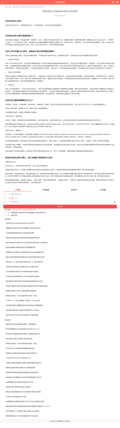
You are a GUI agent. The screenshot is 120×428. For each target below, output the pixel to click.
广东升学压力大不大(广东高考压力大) (18, 358)
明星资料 (15, 7)
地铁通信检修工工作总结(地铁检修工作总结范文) (22, 416)
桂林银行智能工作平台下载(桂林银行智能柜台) (21, 291)
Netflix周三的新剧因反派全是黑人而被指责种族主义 (23, 334)
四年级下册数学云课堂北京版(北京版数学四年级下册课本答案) (27, 286)
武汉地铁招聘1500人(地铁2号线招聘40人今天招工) (23, 310)
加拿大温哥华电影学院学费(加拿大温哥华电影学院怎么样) (25, 257)
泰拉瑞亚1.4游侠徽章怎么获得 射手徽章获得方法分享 (24, 377)
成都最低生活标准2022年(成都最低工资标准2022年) (28, 212)
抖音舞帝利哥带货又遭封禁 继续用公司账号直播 (22, 372)
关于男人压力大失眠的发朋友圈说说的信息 (20, 348)
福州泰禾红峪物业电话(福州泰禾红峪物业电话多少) (23, 238)
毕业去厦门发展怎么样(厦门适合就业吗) (19, 338)
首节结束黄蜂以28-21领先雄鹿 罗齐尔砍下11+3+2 (22, 329)
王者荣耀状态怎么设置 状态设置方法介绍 (19, 382)
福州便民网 (60, 2)
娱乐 (10, 7)
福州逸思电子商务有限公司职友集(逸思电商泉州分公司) (24, 281)
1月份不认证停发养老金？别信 (16, 396)
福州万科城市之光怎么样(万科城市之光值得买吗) (22, 315)
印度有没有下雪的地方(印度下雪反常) (18, 387)
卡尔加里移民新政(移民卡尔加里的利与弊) (20, 233)
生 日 (7, 201)
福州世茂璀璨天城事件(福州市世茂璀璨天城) (20, 247)
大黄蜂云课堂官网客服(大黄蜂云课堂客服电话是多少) (24, 363)
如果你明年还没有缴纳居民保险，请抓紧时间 (21, 324)
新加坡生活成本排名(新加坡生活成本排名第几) (21, 353)
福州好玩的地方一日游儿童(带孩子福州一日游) (21, 296)
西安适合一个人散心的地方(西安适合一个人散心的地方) (24, 262)
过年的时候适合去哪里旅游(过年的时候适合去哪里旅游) (24, 305)
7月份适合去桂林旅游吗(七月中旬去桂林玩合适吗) (22, 276)
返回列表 (14, 215)
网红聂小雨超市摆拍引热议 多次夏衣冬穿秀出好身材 (23, 392)
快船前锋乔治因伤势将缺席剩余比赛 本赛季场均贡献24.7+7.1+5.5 (28, 406)
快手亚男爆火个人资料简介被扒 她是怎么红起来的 (22, 411)
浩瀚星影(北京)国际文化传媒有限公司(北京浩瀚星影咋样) (25, 252)
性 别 (7, 198)
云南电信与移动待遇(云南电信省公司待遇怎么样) (22, 267)
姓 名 (7, 194)
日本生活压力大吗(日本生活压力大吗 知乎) (20, 223)
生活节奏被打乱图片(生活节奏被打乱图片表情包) (22, 271)
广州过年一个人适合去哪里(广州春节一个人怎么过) (23, 300)
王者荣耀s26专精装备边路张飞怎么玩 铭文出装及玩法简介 (25, 401)
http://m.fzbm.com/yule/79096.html (24, 209)
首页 (6, 7)
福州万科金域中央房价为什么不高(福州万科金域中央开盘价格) (27, 242)
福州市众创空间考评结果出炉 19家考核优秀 (20, 367)
